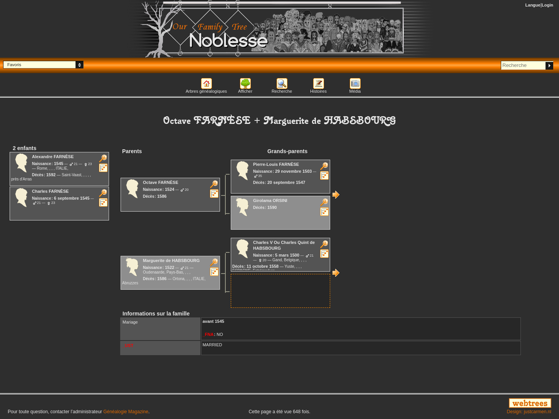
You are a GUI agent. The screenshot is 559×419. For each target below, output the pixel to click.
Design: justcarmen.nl (529, 411)
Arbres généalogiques (206, 91)
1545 (219, 321)
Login (547, 5)
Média (355, 91)
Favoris (14, 64)
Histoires (318, 91)
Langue (533, 5)
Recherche (282, 91)
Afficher (245, 91)
